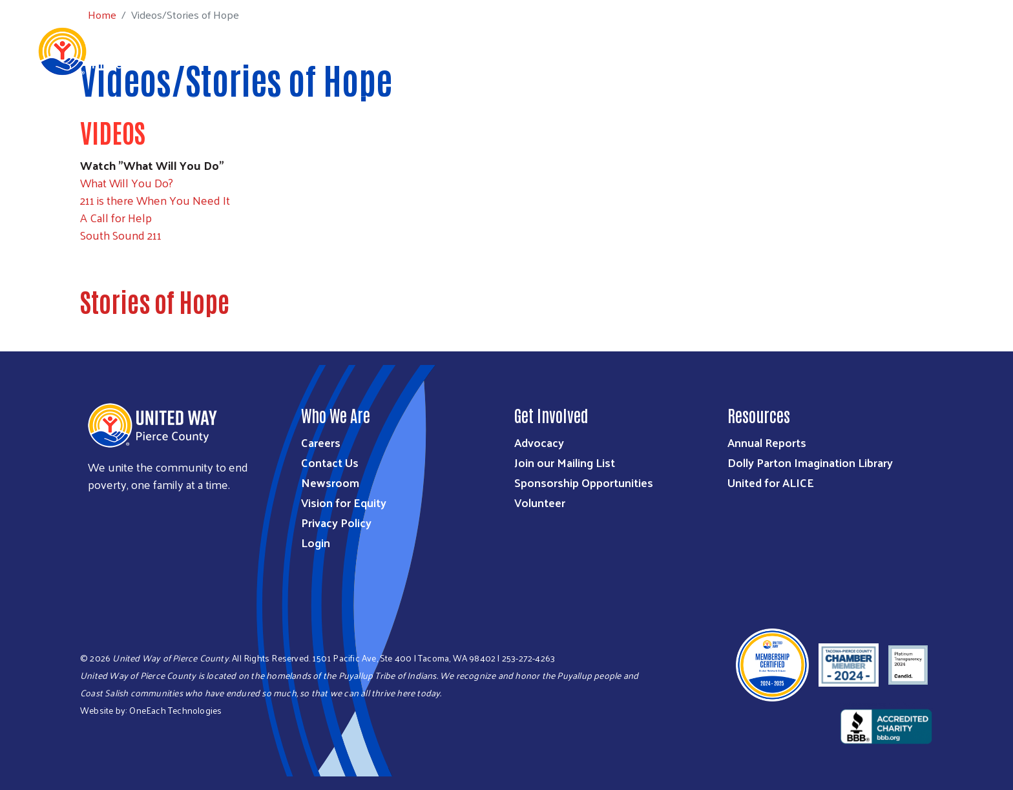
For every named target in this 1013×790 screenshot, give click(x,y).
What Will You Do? (126, 182)
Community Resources (921, 50)
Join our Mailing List (564, 462)
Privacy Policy (336, 522)
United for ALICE (770, 482)
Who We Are (406, 50)
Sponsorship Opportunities (583, 482)
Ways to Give (562, 50)
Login (315, 542)
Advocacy (539, 442)
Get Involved (644, 50)
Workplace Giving (739, 50)
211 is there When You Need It (155, 200)
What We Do (482, 50)
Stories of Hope (154, 301)
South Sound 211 (121, 234)
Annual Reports (766, 442)
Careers (320, 442)
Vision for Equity (343, 502)
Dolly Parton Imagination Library (810, 462)
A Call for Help (116, 217)
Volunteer (539, 502)
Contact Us (330, 462)
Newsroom (330, 482)
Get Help (825, 50)
